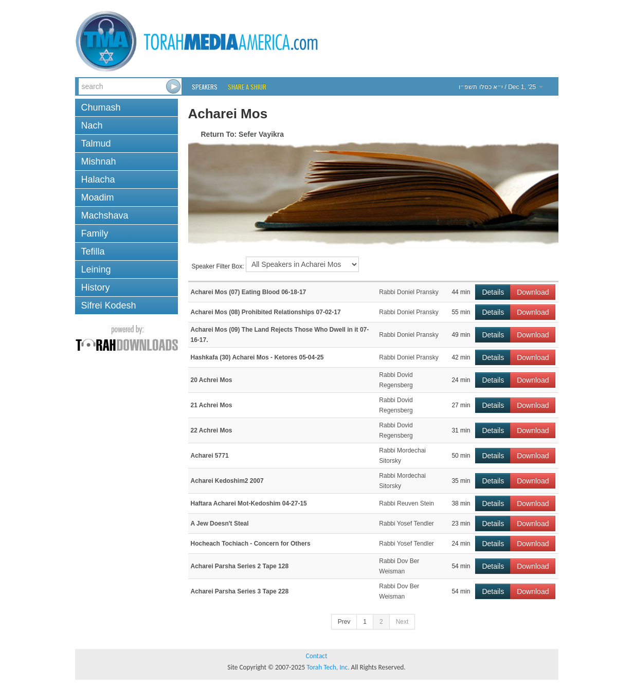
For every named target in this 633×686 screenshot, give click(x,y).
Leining (96, 269)
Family (94, 233)
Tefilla (93, 251)
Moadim (97, 197)
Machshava (105, 215)
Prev (344, 621)
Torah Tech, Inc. (327, 667)
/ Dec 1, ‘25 (500, 87)
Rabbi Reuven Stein (406, 503)
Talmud (96, 143)
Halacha (98, 179)
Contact (317, 656)
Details (493, 292)
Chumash (101, 107)
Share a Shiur (247, 86)
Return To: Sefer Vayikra (242, 134)
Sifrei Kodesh (108, 305)
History (95, 287)
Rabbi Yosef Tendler (406, 523)
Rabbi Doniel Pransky (408, 292)
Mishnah (98, 161)
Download (533, 292)
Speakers (205, 86)
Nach (92, 125)
